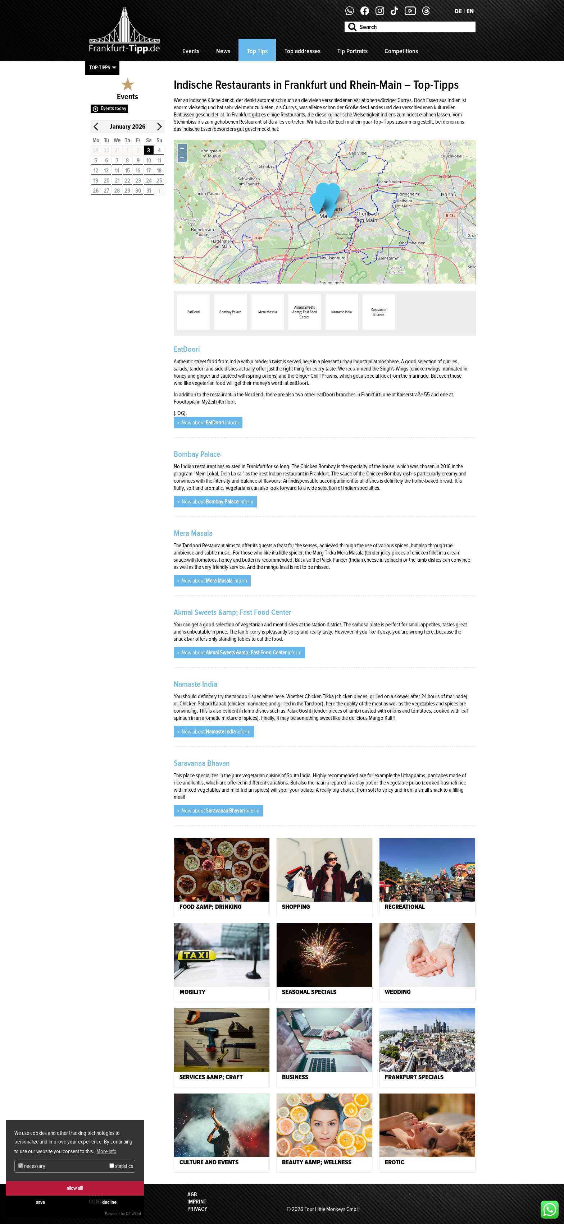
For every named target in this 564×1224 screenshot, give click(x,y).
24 (148, 180)
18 (159, 170)
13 (106, 170)
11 (159, 160)
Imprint (196, 1201)
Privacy (197, 1209)
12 (96, 170)
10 (148, 160)
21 (117, 180)
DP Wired (133, 1213)
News (223, 51)
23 (138, 180)
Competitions (401, 51)
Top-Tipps (99, 67)
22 (127, 180)
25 (159, 180)
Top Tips (257, 51)
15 (127, 170)
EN (470, 11)
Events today (113, 108)
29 (127, 190)
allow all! (75, 1188)
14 (117, 170)
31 (148, 190)
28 (117, 190)
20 (106, 180)
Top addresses (302, 51)
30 (138, 190)
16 (138, 170)
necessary (31, 1166)
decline (109, 1202)
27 (106, 190)
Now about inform (210, 422)
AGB (192, 1194)
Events (190, 51)
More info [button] (106, 1151)
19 (96, 180)
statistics (121, 1166)
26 (96, 190)
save (40, 1202)
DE (458, 11)
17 (148, 170)
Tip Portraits (352, 51)
